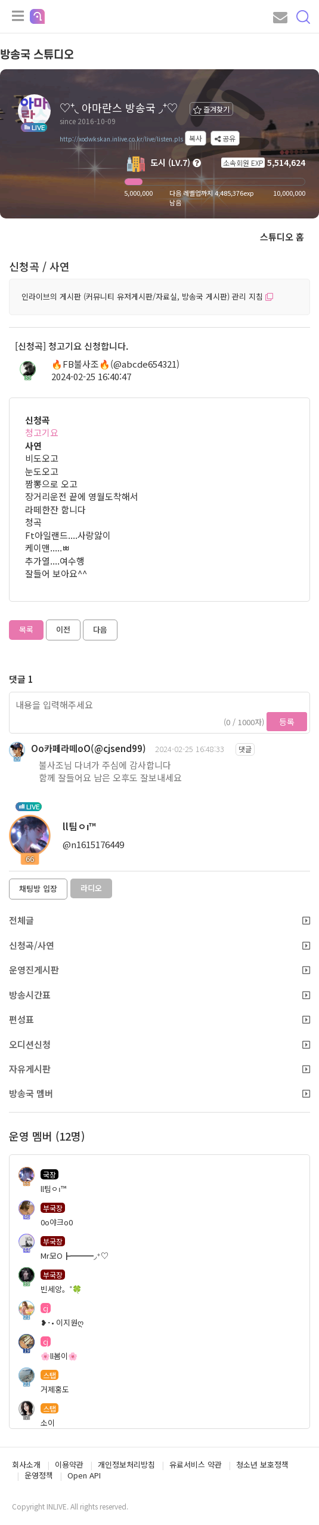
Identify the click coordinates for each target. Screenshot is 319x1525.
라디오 (91, 888)
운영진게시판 (159, 969)
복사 (195, 138)
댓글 (245, 749)
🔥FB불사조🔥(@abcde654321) (115, 364)
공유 (225, 138)
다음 (100, 629)
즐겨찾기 (211, 109)
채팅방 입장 (38, 888)
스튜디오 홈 (282, 236)
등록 (287, 722)
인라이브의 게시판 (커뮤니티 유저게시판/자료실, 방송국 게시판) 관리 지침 (147, 296)
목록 (26, 629)
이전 (63, 629)
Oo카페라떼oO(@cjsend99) (88, 748)
